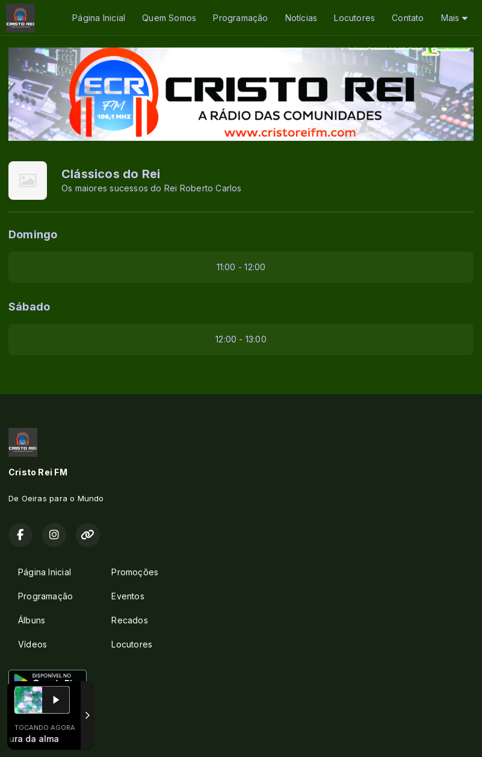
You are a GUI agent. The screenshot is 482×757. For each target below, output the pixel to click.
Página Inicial (98, 18)
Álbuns (31, 620)
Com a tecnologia (50, 735)
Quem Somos (169, 18)
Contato (408, 18)
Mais (454, 18)
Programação (240, 18)
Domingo (32, 234)
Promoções (134, 572)
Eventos (127, 596)
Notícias (301, 18)
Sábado (29, 306)
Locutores (354, 18)
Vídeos (32, 644)
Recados (129, 620)
